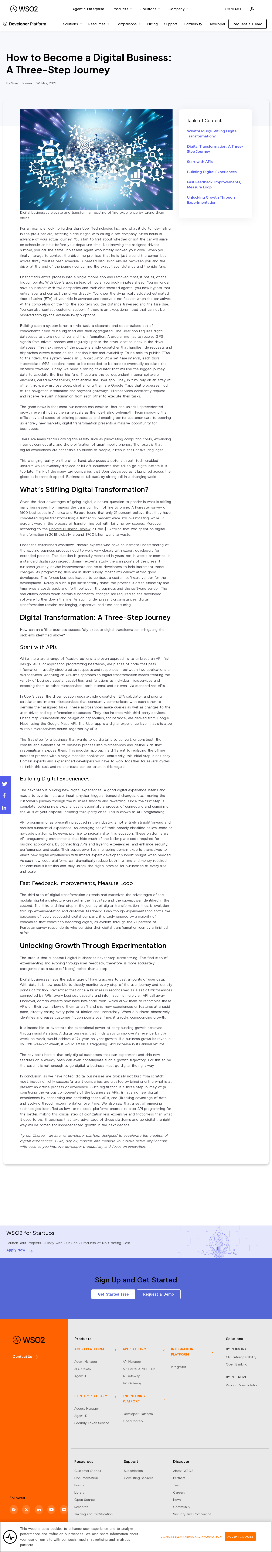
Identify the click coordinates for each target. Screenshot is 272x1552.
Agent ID (81, 1373)
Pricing (152, 24)
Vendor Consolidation (242, 1382)
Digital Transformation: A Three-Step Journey (215, 149)
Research (81, 1504)
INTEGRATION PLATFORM (182, 1349)
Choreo (39, 1135)
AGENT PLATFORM (89, 1346)
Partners (179, 1475)
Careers (179, 1489)
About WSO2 (183, 1468)
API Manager (132, 1359)
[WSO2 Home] (24, 9)
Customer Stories (87, 1468)
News (177, 1497)
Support (170, 24)
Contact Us (25, 1353)
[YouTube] (51, 1506)
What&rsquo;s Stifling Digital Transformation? (212, 133)
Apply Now (15, 1250)
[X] (26, 1506)
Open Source (84, 1497)
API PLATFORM (134, 1346)
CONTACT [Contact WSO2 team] (233, 9)
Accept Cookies (240, 1538)
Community (193, 24)
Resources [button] (97, 24)
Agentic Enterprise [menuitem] (88, 9)
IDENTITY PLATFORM (91, 1393)
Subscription (133, 1468)
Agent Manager (85, 1359)
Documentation (86, 1475)
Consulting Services (138, 1475)
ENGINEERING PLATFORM (134, 1396)
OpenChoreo (133, 1418)
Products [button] (122, 9)
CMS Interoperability (241, 1354)
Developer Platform (138, 1411)
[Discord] (64, 1506)
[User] (254, 9)
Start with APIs (200, 162)
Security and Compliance (192, 1511)
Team (177, 1482)
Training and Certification (93, 1511)
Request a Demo (247, 24)
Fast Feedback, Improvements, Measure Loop (214, 184)
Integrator (178, 1364)
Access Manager (86, 1406)
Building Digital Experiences (212, 172)
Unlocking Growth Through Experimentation (211, 200)
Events (79, 1482)
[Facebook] (14, 1506)
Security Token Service (91, 1420)
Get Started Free (112, 1294)
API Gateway (132, 1380)
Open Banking (237, 1362)
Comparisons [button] (127, 24)
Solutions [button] (150, 9)
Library (79, 1489)
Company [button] (178, 9)
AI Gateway (82, 1366)
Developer (216, 24)
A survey (147, 507)
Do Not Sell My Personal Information (191, 1538)
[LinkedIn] (39, 1506)
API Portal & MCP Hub (139, 1366)
